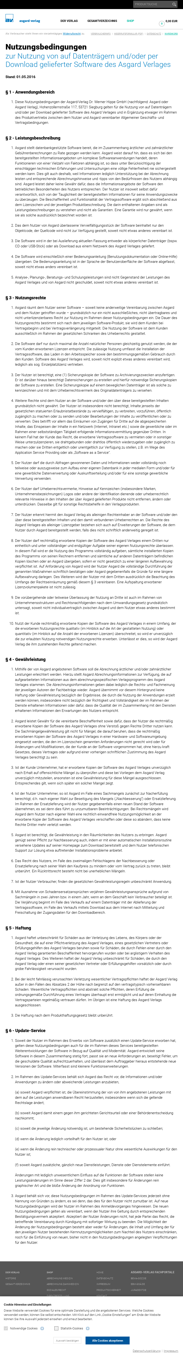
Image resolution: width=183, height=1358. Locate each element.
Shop (130, 21)
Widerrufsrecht (72, 33)
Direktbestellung (58, 1295)
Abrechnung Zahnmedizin (63, 1284)
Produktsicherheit (109, 1290)
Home (100, 1272)
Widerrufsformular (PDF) (128, 34)
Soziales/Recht (56, 1290)
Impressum (171, 1351)
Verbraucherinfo (101, 34)
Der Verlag (69, 21)
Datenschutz (154, 34)
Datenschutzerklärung (147, 1351)
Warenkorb (171, 34)
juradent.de (138, 1290)
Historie (10, 1278)
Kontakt (102, 1295)
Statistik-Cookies (68, 1328)
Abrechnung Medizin (60, 1278)
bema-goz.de (138, 1278)
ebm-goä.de (138, 1284)
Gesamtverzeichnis (102, 21)
